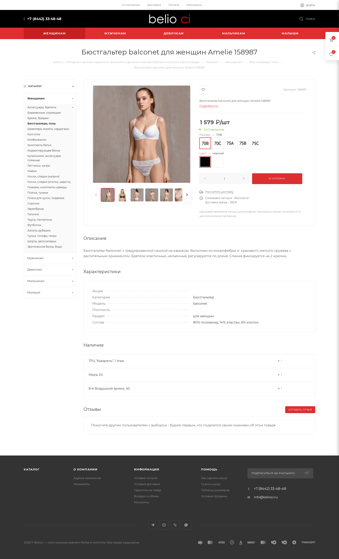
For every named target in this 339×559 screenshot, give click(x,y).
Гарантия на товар (147, 490)
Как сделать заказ (214, 478)
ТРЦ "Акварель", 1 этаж (106, 361)
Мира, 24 (96, 375)
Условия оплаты (145, 478)
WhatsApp (186, 525)
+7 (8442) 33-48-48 (44, 19)
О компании (86, 469)
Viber (175, 525)
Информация (146, 469)
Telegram (153, 525)
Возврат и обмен (146, 496)
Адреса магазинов (87, 478)
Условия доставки (147, 484)
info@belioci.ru (266, 497)
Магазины (141, 502)
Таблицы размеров (215, 490)
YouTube (164, 525)
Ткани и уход (210, 484)
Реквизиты (82, 484)
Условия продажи (214, 496)
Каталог (32, 469)
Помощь (209, 469)
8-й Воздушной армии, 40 (109, 388)
